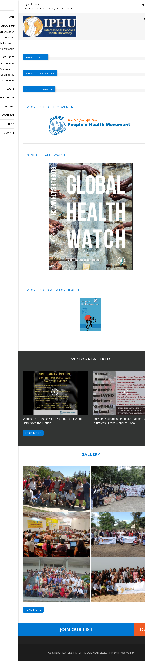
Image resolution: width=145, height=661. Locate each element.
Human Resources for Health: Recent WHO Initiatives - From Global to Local (104, 421)
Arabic (22, 8)
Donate (130, 629)
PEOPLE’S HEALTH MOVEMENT (61, 652)
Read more (15, 433)
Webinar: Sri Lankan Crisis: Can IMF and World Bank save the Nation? (34, 421)
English (10, 8)
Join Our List (58, 629)
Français (35, 8)
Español (49, 8)
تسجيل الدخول (14, 4)
